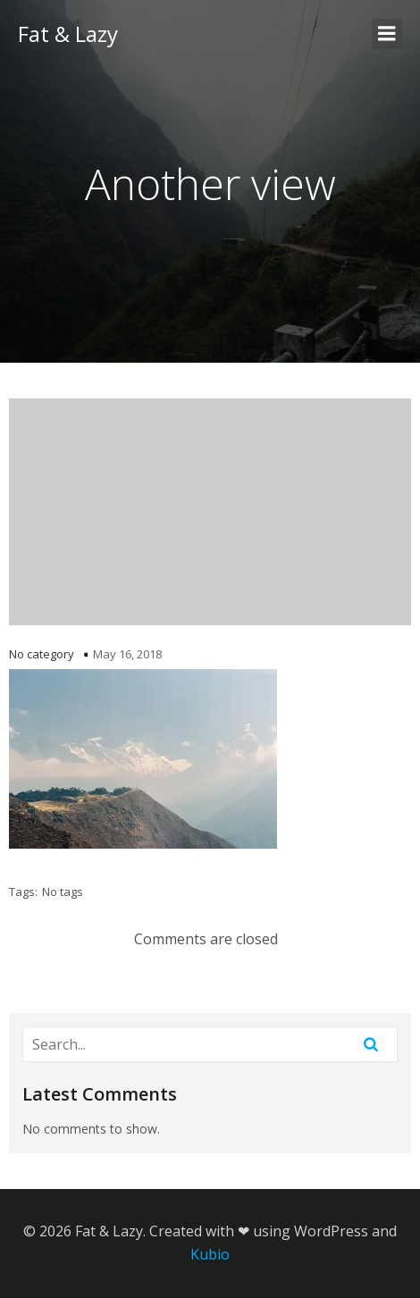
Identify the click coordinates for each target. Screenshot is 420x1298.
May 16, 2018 (127, 654)
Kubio (210, 1254)
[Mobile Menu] (387, 34)
